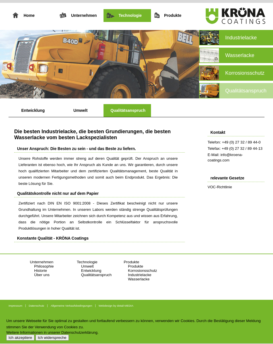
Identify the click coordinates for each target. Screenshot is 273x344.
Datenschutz (36, 305)
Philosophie (44, 266)
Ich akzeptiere (20, 337)
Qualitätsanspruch (128, 110)
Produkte (135, 266)
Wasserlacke (139, 279)
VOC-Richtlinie (220, 187)
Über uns (41, 275)
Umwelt (80, 110)
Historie (40, 270)
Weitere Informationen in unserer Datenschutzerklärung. (52, 332)
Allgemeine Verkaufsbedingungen (71, 305)
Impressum (15, 305)
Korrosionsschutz (142, 270)
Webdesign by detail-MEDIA (116, 305)
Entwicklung (33, 110)
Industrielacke (139, 275)
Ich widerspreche (52, 337)
